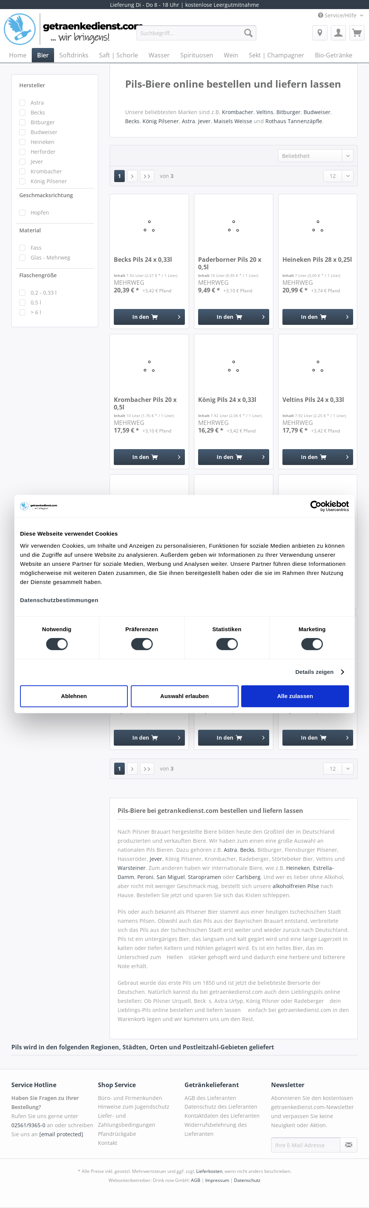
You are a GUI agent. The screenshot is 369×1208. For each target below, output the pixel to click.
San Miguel (171, 877)
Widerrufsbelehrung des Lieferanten (215, 1129)
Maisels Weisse (233, 121)
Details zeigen (314, 672)
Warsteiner (132, 867)
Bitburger (43, 122)
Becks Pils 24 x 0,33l (143, 260)
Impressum (217, 1180)
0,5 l (36, 302)
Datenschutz (247, 1180)
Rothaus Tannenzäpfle (293, 121)
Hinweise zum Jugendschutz (133, 1106)
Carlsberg (248, 877)
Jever (37, 161)
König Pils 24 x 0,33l (227, 400)
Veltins (264, 112)
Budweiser (44, 132)
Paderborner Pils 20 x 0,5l (229, 263)
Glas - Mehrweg (50, 257)
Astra (37, 102)
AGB (195, 1180)
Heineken (42, 141)
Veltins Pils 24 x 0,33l (313, 400)
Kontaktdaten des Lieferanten (222, 1115)
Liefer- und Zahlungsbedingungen (126, 1120)
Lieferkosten (209, 1171)
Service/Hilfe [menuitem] (338, 15)
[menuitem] (196, 36)
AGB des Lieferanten (210, 1097)
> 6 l (36, 312)
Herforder (43, 151)
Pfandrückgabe (117, 1133)
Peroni (145, 877)
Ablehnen (74, 696)
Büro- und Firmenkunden (130, 1097)
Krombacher (46, 171)
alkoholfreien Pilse (296, 886)
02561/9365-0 (28, 1125)
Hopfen (40, 212)
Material (30, 230)
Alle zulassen (295, 696)
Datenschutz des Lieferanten (220, 1106)
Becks (38, 112)
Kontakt (107, 1142)
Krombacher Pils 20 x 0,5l (145, 403)
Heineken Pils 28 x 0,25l (317, 260)
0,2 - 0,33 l (44, 292)
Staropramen (204, 877)
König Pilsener (49, 181)
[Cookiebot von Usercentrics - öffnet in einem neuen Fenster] (316, 506)
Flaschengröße (38, 275)
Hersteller (32, 85)
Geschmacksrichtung (46, 195)
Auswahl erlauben (184, 696)
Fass (36, 247)
